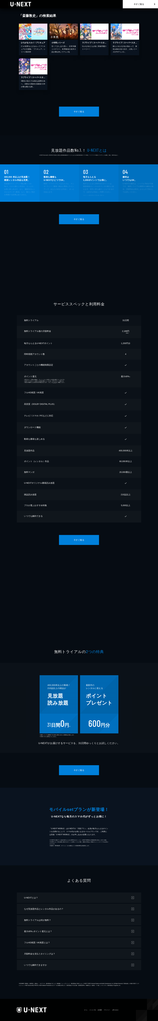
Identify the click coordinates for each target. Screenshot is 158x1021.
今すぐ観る (139, 4)
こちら (54, 382)
